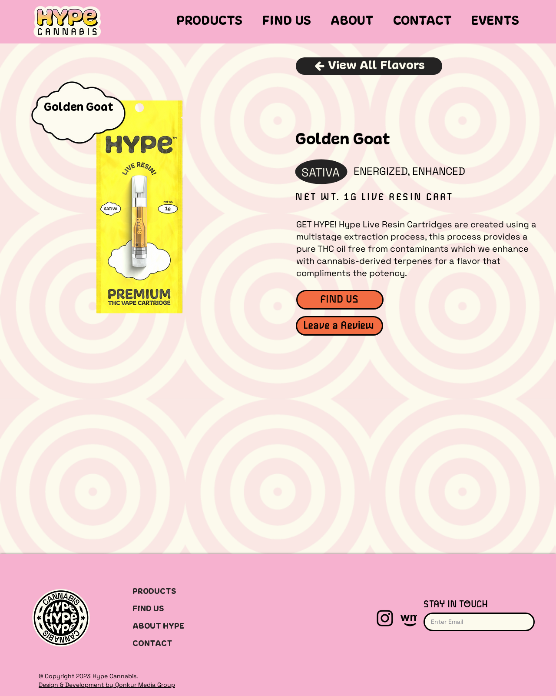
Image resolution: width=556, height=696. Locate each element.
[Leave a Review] (339, 326)
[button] (209, 22)
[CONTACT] (167, 644)
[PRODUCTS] (167, 591)
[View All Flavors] (369, 66)
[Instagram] (385, 618)
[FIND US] (340, 300)
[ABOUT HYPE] (167, 626)
